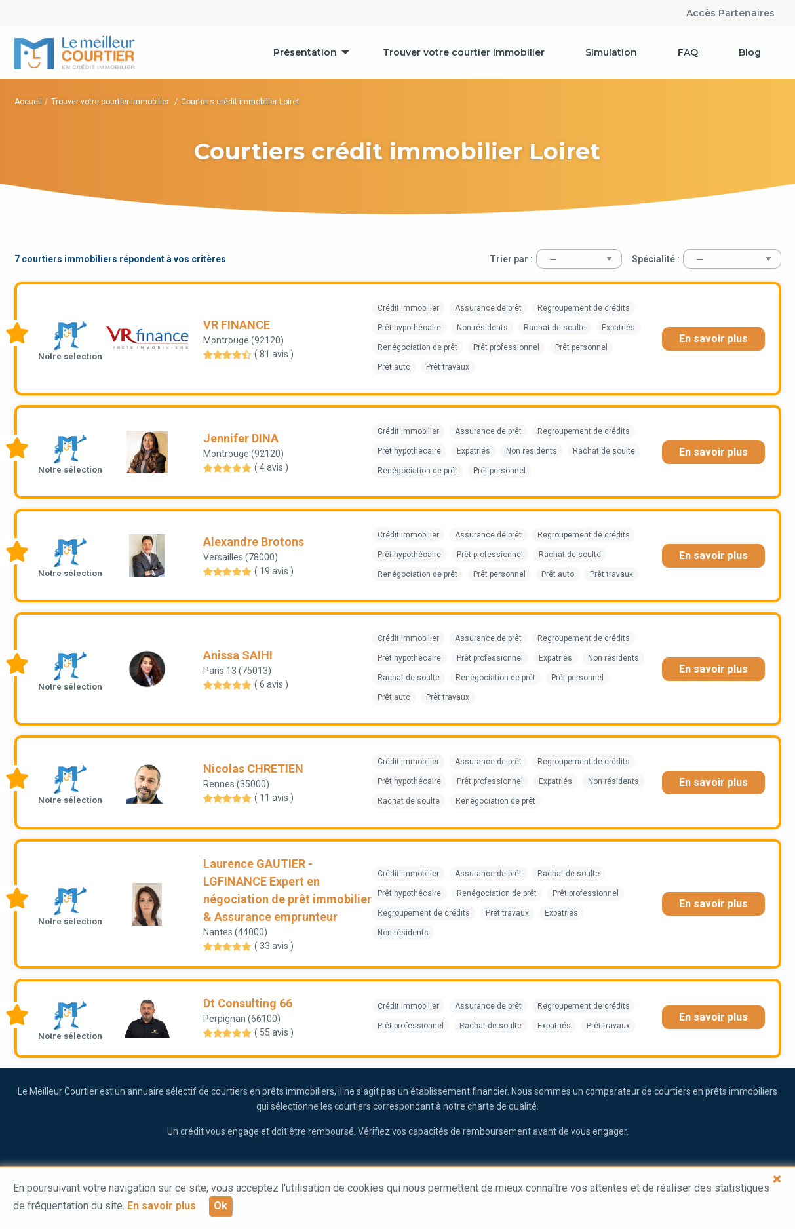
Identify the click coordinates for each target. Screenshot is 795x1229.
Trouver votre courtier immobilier (464, 52)
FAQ (688, 52)
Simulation (611, 52)
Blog (750, 52)
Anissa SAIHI (238, 655)
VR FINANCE (236, 325)
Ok (220, 1206)
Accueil (28, 101)
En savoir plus (713, 338)
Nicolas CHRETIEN (253, 768)
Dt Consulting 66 (247, 1003)
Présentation (305, 52)
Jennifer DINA (241, 438)
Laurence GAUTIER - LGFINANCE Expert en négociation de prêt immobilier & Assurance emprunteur (287, 890)
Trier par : (511, 259)
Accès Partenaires (730, 13)
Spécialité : (656, 259)
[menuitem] (308, 52)
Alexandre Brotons (253, 542)
